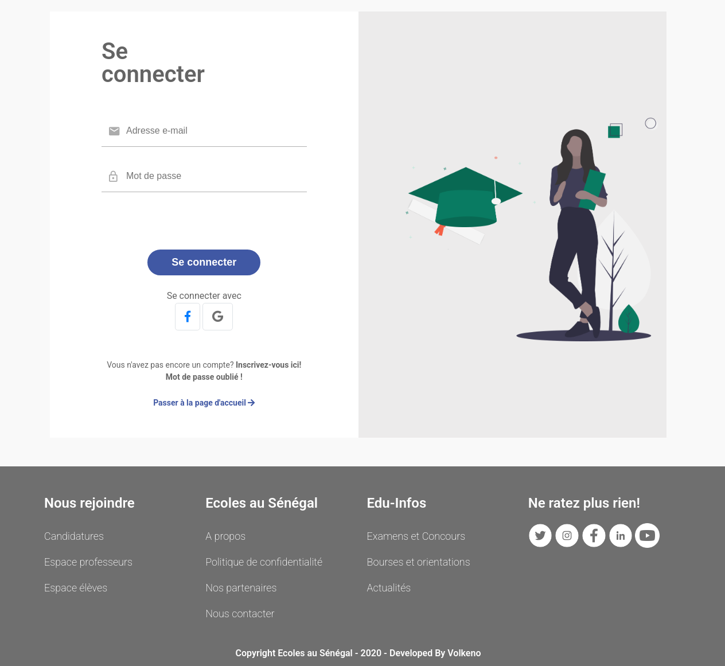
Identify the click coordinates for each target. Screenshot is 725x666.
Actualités (389, 588)
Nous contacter (239, 613)
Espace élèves (75, 588)
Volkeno (464, 653)
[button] (187, 316)
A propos (225, 536)
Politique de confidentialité (263, 562)
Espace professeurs (88, 562)
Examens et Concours (416, 536)
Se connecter (203, 262)
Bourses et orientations (418, 562)
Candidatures (74, 536)
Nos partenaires (240, 588)
